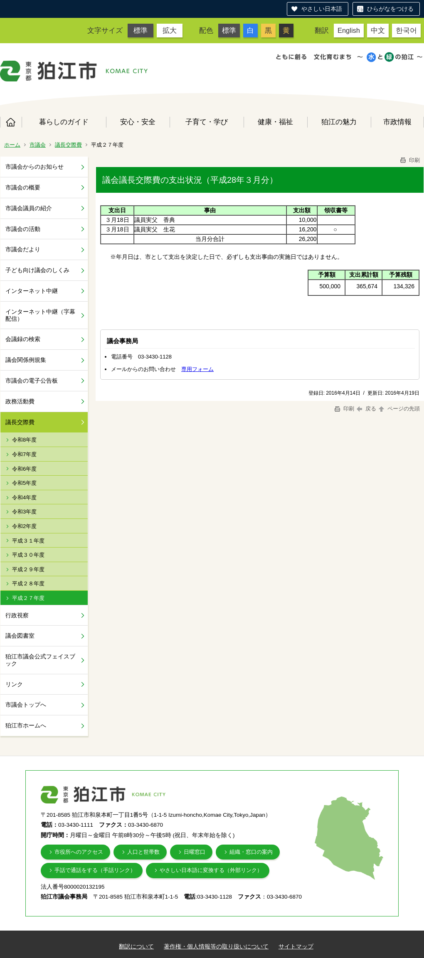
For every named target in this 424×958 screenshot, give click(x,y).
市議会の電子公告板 (31, 380)
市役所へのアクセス (78, 852)
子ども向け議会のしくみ (37, 270)
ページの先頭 (398, 408)
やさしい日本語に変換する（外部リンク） (211, 870)
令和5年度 (24, 483)
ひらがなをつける (390, 8)
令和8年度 (24, 440)
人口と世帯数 (143, 852)
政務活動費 (20, 401)
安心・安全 (137, 121)
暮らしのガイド (64, 121)
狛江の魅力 (339, 121)
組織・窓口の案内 (251, 852)
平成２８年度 (28, 583)
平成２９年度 (28, 569)
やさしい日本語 (321, 8)
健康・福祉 (275, 121)
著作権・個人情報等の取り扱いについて (216, 946)
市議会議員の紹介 (28, 208)
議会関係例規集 (25, 359)
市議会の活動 (22, 229)
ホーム (10, 122)
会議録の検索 (22, 339)
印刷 (409, 160)
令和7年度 (24, 454)
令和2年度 (24, 526)
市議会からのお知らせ (34, 166)
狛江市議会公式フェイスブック (40, 660)
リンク (14, 684)
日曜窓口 (194, 852)
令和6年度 (24, 469)
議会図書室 (20, 635)
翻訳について (136, 946)
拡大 (170, 30)
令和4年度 (24, 497)
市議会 (38, 145)
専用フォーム (197, 369)
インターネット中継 (31, 290)
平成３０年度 (28, 555)
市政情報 (397, 121)
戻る (366, 408)
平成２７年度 (28, 598)
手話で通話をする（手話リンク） (95, 870)
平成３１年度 (28, 541)
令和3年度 (24, 511)
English (349, 30)
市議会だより (22, 249)
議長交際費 (68, 145)
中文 (378, 30)
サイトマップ (296, 946)
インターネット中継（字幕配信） (40, 315)
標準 (140, 30)
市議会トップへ (25, 704)
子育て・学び (206, 121)
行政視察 (17, 615)
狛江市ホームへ (25, 725)
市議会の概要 (22, 187)
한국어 (406, 30)
